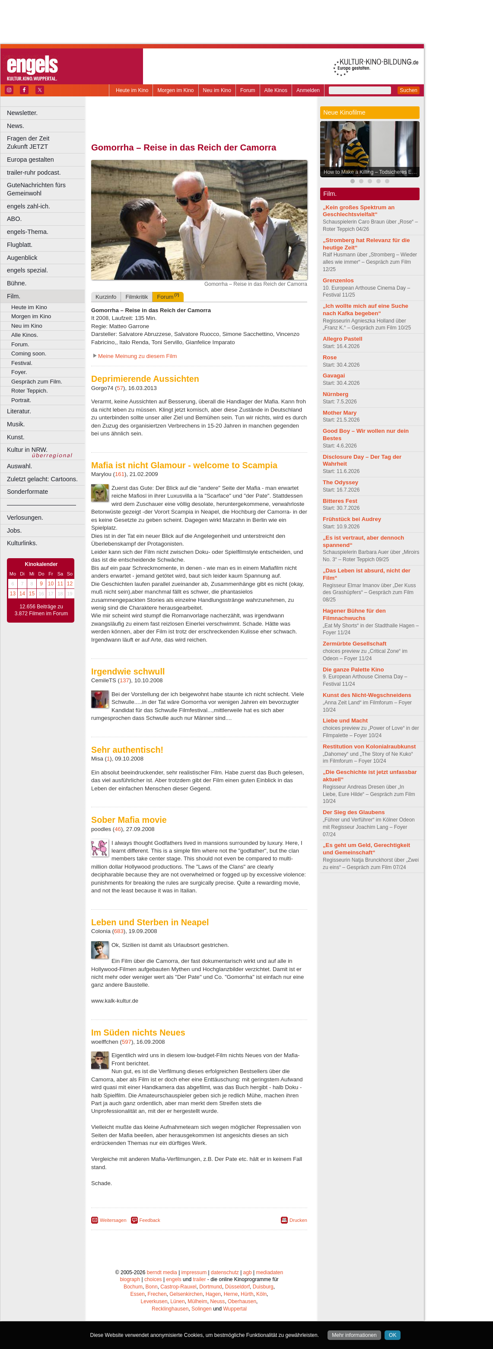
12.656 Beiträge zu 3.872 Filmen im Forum (41, 610)
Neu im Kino (217, 90)
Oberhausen (242, 1301)
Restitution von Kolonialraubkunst (369, 746)
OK (392, 1335)
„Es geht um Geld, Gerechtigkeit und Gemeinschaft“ (366, 849)
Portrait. (21, 400)
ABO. (14, 218)
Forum (247, 90)
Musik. (16, 424)
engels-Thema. (27, 231)
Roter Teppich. (29, 390)
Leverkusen (154, 1301)
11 (60, 584)
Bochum (133, 1287)
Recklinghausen (170, 1309)
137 (124, 680)
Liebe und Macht (345, 720)
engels (173, 1279)
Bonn (152, 1287)
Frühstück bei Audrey (352, 519)
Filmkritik (136, 297)
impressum (194, 1272)
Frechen (157, 1294)
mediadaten (269, 1272)
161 (119, 474)
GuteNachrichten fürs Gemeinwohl (36, 189)
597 (126, 1042)
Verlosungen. (25, 517)
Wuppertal (235, 1309)
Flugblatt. (19, 244)
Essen (137, 1294)
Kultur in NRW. (27, 449)
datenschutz (225, 1272)
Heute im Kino (132, 90)
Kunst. (16, 437)
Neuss (217, 1301)
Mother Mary (339, 412)
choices (153, 1279)
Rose (330, 357)
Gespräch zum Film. (36, 381)
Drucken (298, 1220)
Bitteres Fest (340, 501)
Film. (13, 296)
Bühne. (17, 283)
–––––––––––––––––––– (41, 504)
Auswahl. (19, 466)
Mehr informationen (354, 1335)
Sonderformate (27, 491)
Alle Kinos (275, 90)
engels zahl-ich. (28, 206)
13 (13, 594)
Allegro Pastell (343, 339)
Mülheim (197, 1301)
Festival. (21, 363)
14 (22, 594)
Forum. (20, 344)
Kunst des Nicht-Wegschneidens (367, 695)
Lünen (177, 1301)
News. (15, 125)
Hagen (213, 1294)
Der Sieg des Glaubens (354, 812)
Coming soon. (28, 353)
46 (118, 829)
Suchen (408, 90)
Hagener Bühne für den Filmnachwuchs (354, 614)
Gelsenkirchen (186, 1294)
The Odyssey (340, 482)
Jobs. (14, 530)
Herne (231, 1294)
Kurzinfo (105, 297)
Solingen (201, 1309)
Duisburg (263, 1287)
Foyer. (19, 372)
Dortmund (210, 1287)
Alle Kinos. (24, 335)
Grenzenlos (338, 280)
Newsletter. (22, 112)
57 (120, 388)
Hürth (247, 1294)
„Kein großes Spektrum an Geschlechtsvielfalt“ (358, 211)
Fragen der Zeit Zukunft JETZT (47, 142)
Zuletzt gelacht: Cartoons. (42, 479)
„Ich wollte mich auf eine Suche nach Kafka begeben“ (365, 309)
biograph (130, 1279)
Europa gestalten (30, 159)
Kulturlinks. (22, 543)
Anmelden (308, 90)
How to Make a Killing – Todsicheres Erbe (371, 172)
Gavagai (334, 375)
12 (70, 584)
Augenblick (22, 257)
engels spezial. (27, 270)
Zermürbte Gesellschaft (354, 643)
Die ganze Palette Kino (353, 669)
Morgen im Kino (175, 90)
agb (247, 1272)
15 (32, 594)
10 (51, 584)
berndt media (162, 1272)
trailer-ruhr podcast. (34, 172)
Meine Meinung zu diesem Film (137, 356)
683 (119, 931)
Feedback (150, 1220)
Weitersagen (113, 1220)
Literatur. (19, 411)
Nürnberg (335, 394)
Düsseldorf (237, 1287)
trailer (199, 1279)
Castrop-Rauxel (178, 1287)
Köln (261, 1294)
